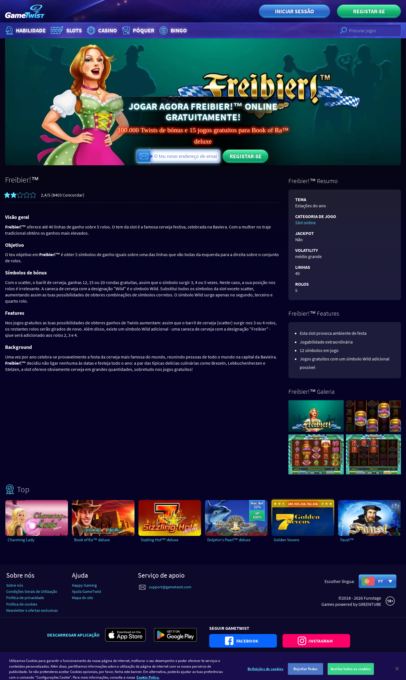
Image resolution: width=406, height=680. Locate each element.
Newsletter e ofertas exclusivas (32, 610)
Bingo (172, 30)
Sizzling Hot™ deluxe (159, 539)
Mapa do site (82, 597)
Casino (101, 30)
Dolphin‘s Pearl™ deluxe (228, 539)
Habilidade (25, 30)
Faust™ (347, 539)
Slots (65, 30)
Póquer (138, 30)
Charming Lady (21, 539)
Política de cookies (21, 604)
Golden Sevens (286, 539)
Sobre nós (14, 585)
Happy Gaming (84, 585)
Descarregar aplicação (73, 635)
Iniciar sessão (294, 11)
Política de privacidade (25, 597)
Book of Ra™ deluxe (92, 539)
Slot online (305, 222)
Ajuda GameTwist (86, 591)
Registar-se (369, 11)
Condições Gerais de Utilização (31, 591)
